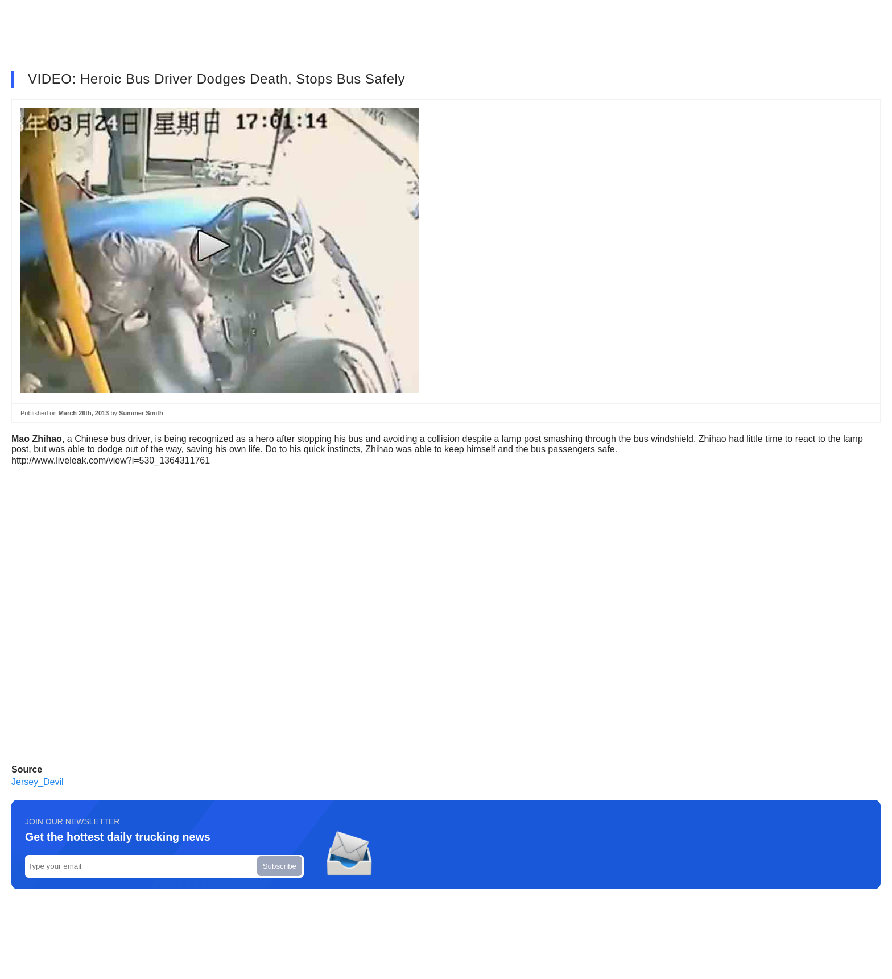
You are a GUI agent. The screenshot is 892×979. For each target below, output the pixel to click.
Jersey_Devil (37, 782)
